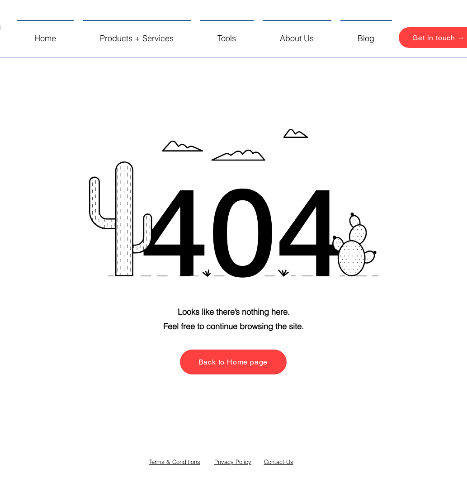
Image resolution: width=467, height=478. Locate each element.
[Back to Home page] (233, 362)
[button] (137, 34)
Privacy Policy (232, 461)
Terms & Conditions (174, 461)
